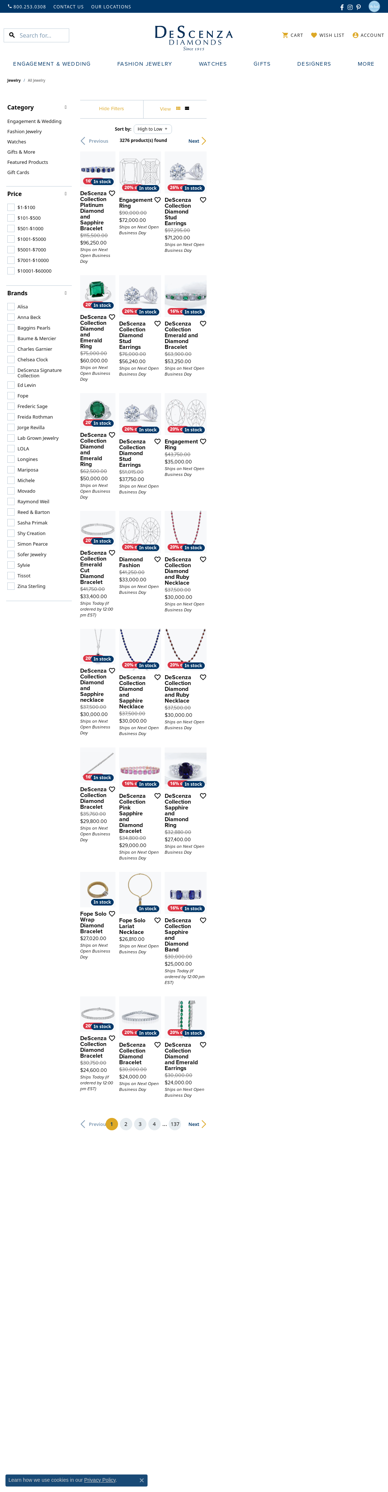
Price (14, 194)
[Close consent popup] (142, 1480)
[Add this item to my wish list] (174, 256)
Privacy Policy (99, 1480)
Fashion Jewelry (144, 64)
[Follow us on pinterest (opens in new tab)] (358, 6)
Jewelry (14, 80)
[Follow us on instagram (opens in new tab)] (350, 6)
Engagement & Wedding (52, 64)
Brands (17, 293)
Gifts (262, 64)
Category (20, 107)
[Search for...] (44, 35)
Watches (213, 64)
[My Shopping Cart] (292, 35)
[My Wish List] (327, 35)
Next (367, 141)
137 (261, 1271)
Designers (314, 64)
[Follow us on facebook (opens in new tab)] (342, 6)
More (366, 64)
